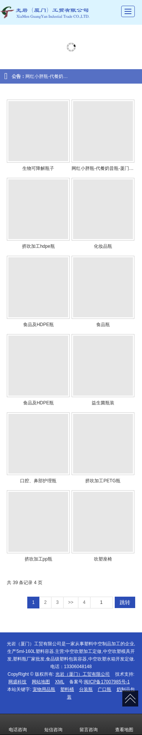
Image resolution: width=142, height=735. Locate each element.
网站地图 (41, 681)
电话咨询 (18, 724)
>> (70, 602)
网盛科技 (17, 681)
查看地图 (124, 724)
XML (59, 681)
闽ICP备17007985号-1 (107, 681)
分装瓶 (86, 689)
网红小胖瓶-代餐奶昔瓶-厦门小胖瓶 (61, 76)
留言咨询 (89, 724)
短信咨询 (53, 724)
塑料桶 (67, 689)
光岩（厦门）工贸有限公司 (82, 674)
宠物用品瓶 (44, 689)
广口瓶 (104, 689)
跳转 (125, 602)
